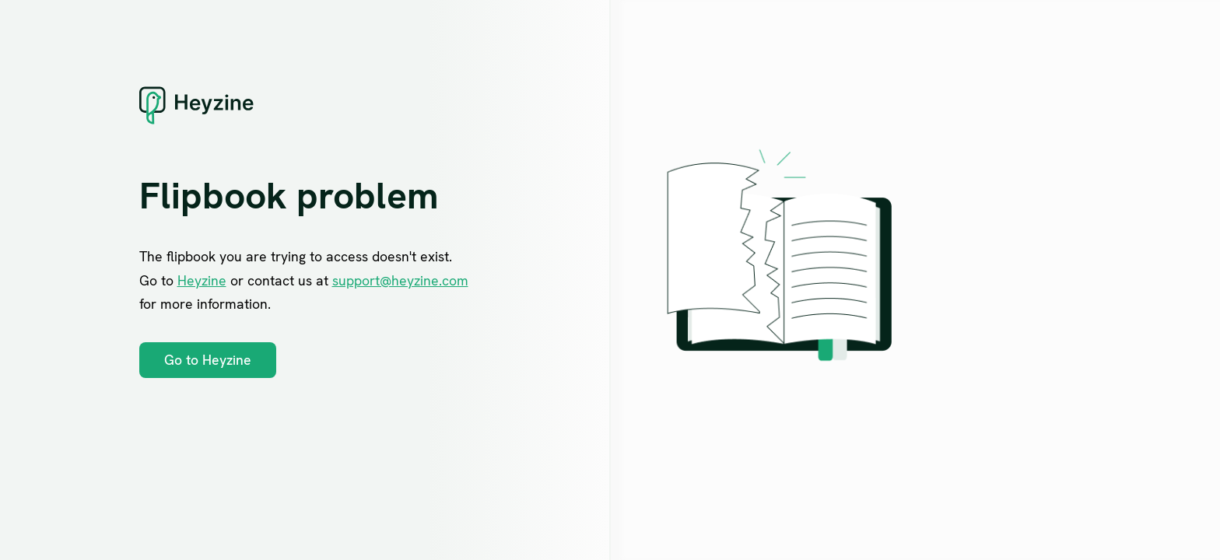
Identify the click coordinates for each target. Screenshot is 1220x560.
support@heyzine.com (400, 280)
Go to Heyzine (207, 360)
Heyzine (201, 280)
